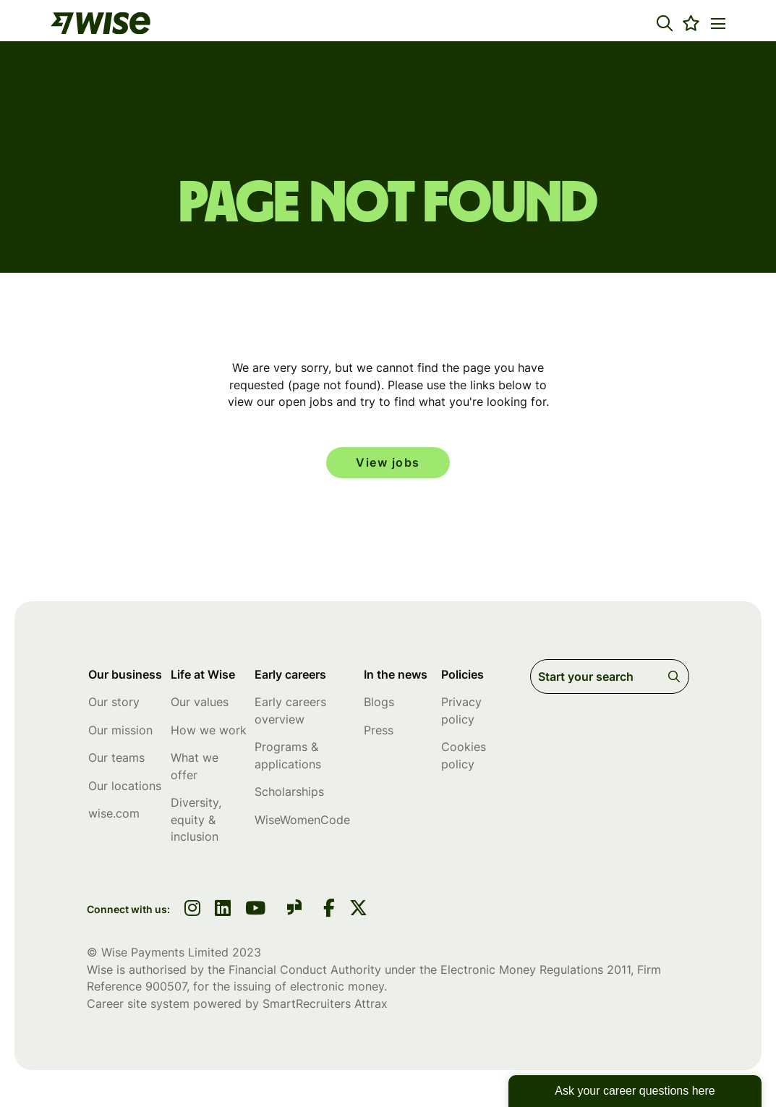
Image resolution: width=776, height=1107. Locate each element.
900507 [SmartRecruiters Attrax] (166, 987)
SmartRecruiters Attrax (325, 1004)
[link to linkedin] (223, 910)
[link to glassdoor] (294, 911)
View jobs (388, 463)
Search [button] (676, 677)
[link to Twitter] (358, 910)
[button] (665, 23)
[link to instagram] (192, 910)
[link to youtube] (255, 910)
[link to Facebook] (329, 910)
